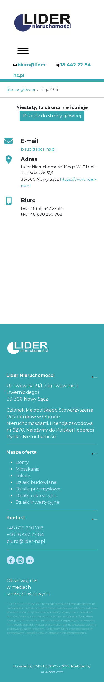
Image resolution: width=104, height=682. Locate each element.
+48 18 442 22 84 (25, 534)
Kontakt (16, 517)
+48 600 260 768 (25, 528)
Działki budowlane (36, 482)
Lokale (23, 475)
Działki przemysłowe (38, 489)
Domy (22, 462)
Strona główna (21, 89)
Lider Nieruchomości (30, 375)
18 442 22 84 (75, 65)
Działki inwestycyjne (37, 502)
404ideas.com (52, 672)
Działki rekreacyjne (36, 495)
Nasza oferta (22, 452)
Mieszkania (27, 469)
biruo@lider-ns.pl (38, 149)
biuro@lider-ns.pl (26, 541)
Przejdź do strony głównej (52, 115)
